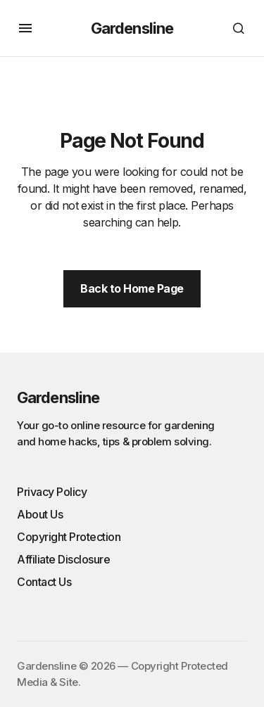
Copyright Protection (68, 537)
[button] (25, 28)
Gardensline (132, 28)
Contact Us (44, 582)
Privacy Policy (52, 492)
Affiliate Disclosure (63, 559)
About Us (40, 514)
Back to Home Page (132, 288)
